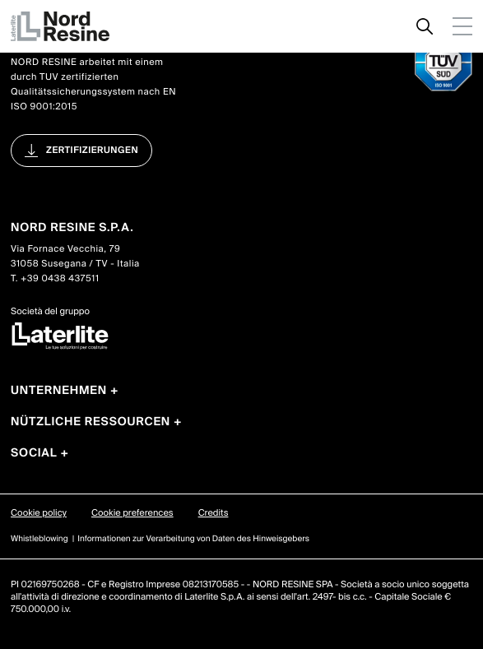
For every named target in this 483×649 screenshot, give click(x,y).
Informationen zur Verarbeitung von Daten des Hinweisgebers (193, 539)
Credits (213, 513)
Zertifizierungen (92, 150)
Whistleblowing (39, 539)
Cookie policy (39, 513)
